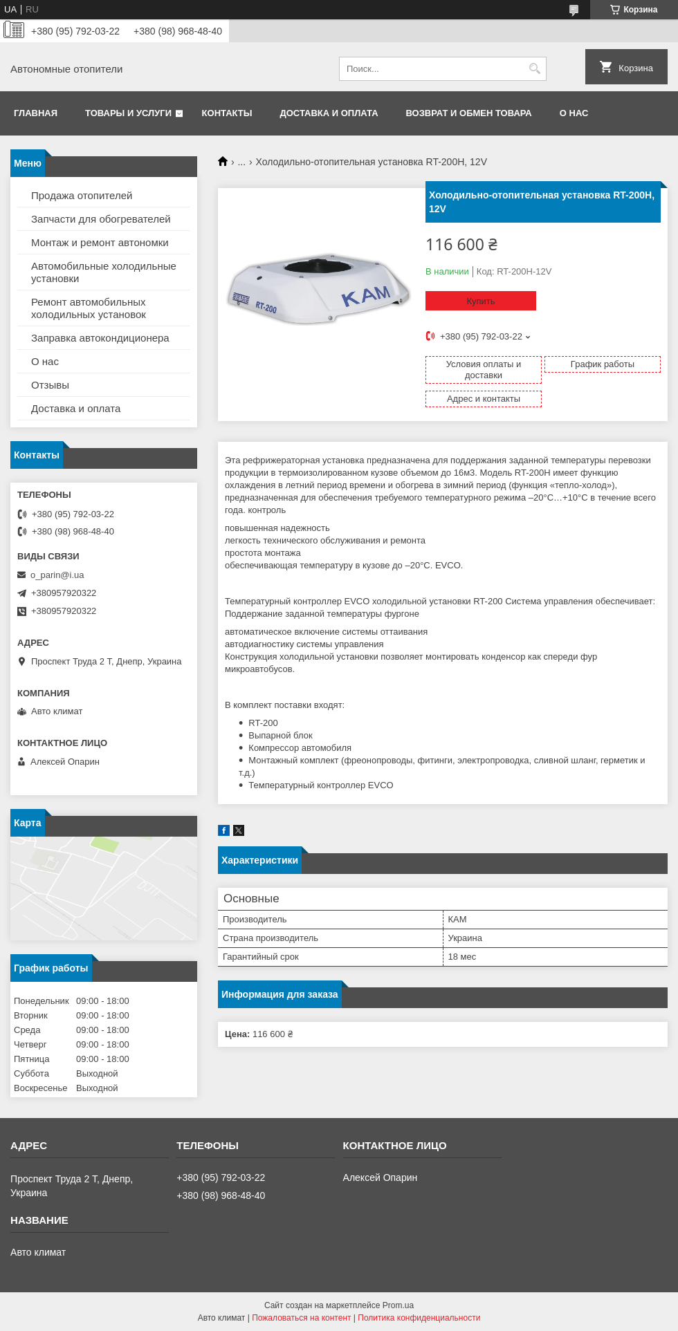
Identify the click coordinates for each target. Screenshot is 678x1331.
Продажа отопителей (81, 195)
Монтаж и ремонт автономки (100, 242)
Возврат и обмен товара (469, 113)
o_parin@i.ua (57, 575)
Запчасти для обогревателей (101, 219)
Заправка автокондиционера (100, 338)
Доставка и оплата (329, 113)
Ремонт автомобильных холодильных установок (88, 308)
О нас (574, 113)
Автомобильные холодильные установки (103, 272)
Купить (480, 301)
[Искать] (534, 69)
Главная (35, 113)
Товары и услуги (128, 113)
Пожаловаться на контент (301, 1318)
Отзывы (50, 385)
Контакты (227, 113)
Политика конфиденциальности (419, 1318)
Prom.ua (398, 1305)
